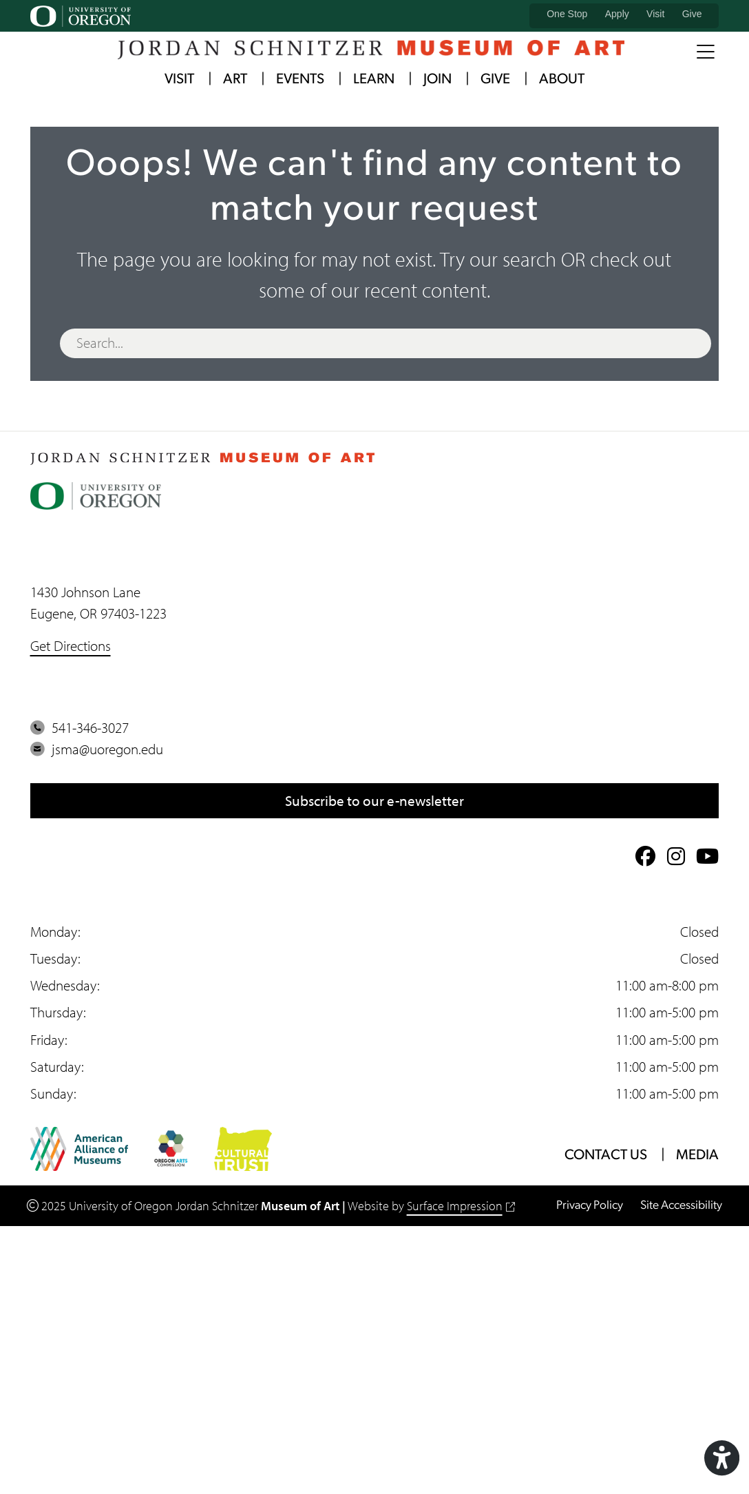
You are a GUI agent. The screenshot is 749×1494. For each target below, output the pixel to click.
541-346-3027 (79, 727)
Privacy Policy (589, 1206)
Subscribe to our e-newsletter (374, 800)
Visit (655, 13)
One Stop (567, 13)
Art (235, 79)
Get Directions (70, 645)
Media (697, 1155)
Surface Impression (461, 1206)
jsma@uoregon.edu (96, 749)
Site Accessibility (681, 1206)
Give (692, 13)
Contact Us (606, 1155)
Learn (373, 79)
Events (300, 79)
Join (437, 79)
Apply (617, 13)
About (561, 79)
